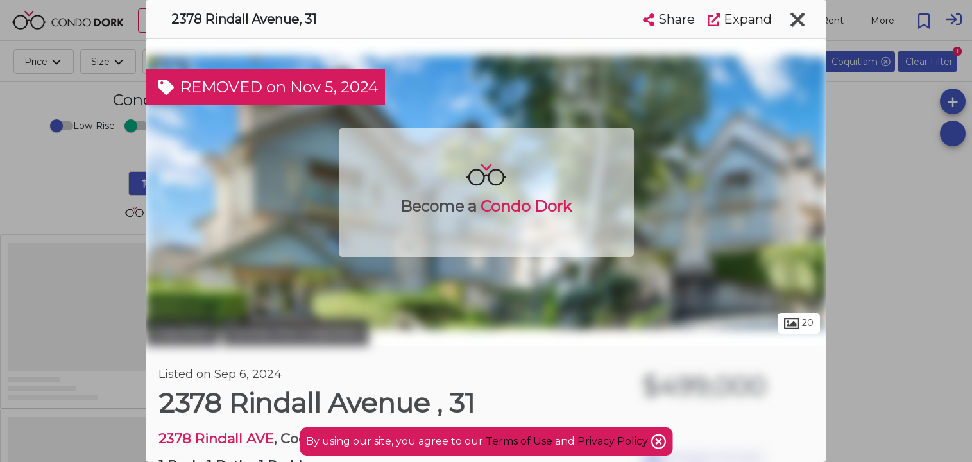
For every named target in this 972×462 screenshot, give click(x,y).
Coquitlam (182, 332)
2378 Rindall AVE (216, 439)
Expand (740, 19)
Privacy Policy (614, 441)
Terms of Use (519, 441)
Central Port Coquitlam (295, 332)
